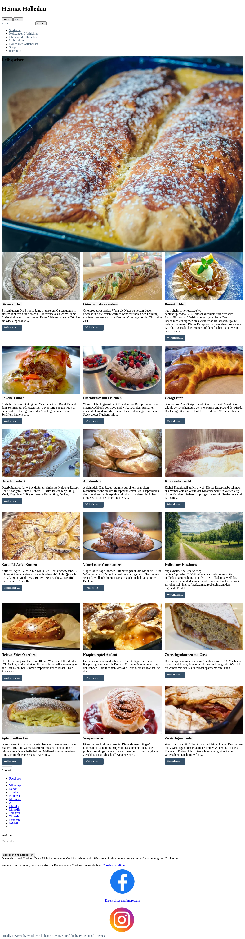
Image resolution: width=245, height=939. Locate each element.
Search (7, 19)
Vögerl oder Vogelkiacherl (102, 564)
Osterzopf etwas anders (100, 304)
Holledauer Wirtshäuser (23, 43)
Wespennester (93, 738)
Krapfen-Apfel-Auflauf (100, 655)
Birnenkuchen (12, 304)
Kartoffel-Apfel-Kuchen (19, 564)
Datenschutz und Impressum (122, 900)
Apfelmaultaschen (15, 738)
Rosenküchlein (175, 304)
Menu (18, 19)
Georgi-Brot (174, 398)
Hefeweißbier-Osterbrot (19, 655)
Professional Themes (92, 935)
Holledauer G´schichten (23, 33)
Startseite (15, 30)
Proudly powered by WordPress (21, 935)
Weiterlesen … (12, 327)
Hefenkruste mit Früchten (102, 398)
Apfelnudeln (92, 481)
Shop (12, 47)
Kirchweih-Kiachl (178, 481)
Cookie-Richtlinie (114, 865)
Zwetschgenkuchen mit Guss (186, 655)
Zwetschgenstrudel (179, 738)
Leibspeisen (16, 40)
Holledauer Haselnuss (181, 564)
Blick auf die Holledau (23, 37)
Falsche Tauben (13, 398)
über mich (15, 50)
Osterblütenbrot (13, 481)
